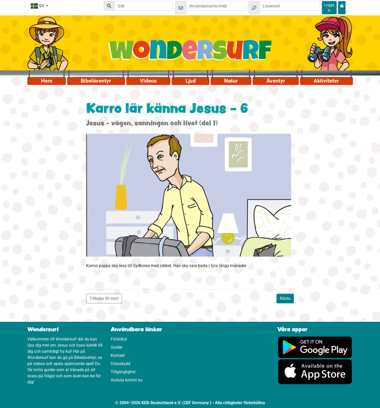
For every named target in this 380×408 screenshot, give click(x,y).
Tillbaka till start (104, 298)
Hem (46, 81)
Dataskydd (120, 363)
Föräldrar (119, 339)
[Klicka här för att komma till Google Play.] (315, 347)
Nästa (285, 298)
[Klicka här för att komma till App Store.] (315, 371)
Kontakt (118, 355)
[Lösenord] (289, 6)
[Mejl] (216, 6)
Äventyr (275, 81)
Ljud (191, 81)
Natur (231, 81)
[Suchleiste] (143, 6)
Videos (148, 81)
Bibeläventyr (96, 81)
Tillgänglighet (123, 371)
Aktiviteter (326, 81)
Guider (116, 347)
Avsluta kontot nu (126, 380)
